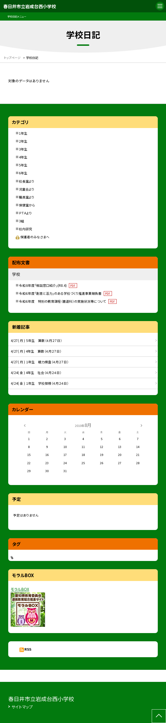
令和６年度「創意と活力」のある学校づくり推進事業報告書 (65, 293)
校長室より (26, 181)
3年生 (23, 149)
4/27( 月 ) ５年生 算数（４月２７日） (36, 340)
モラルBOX (20, 589)
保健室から (27, 205)
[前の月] (24, 425)
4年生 (23, 157)
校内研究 (25, 228)
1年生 (23, 133)
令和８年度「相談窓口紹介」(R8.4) (48, 285)
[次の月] (141, 425)
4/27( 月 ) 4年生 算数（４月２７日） (36, 351)
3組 (21, 221)
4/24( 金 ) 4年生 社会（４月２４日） (36, 372)
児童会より (26, 189)
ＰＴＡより (25, 213)
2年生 (23, 141)
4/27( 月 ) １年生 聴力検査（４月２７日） (40, 361)
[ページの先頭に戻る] (159, 716)
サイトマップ (22, 707)
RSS (27, 649)
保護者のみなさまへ (32, 236)
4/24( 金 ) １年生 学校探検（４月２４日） (40, 383)
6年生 (23, 173)
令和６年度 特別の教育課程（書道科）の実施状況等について (68, 301)
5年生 (23, 165)
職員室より (26, 197)
